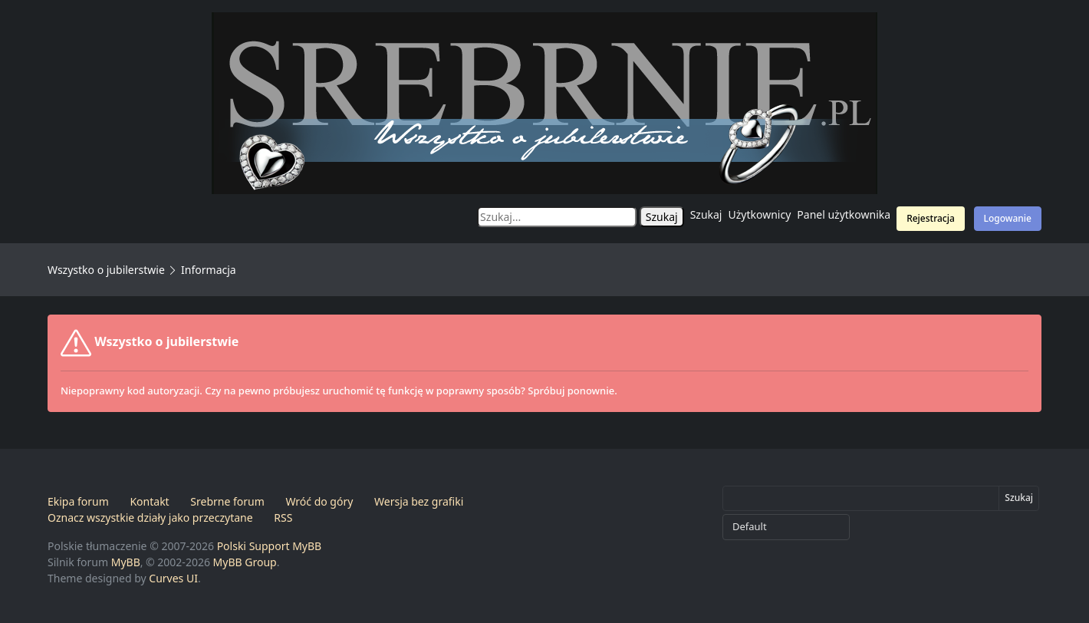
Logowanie (1007, 218)
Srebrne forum (227, 501)
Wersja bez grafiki (418, 501)
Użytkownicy (760, 214)
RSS (283, 517)
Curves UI (173, 578)
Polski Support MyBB (269, 546)
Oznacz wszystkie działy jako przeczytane (150, 517)
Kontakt (149, 501)
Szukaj (706, 214)
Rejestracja (930, 218)
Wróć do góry (319, 501)
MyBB (125, 562)
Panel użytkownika (843, 214)
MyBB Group (245, 562)
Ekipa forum (78, 501)
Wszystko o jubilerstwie (106, 269)
